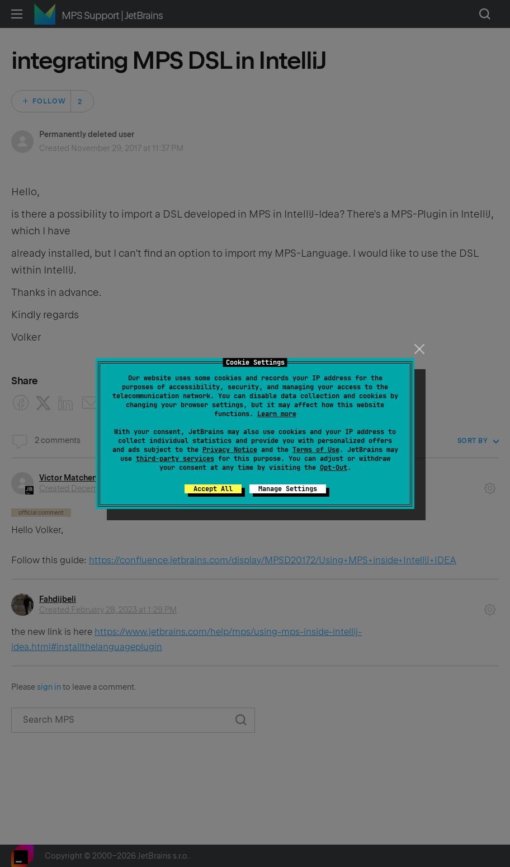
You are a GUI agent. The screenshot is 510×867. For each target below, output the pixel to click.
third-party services (175, 458)
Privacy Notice (229, 449)
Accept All (213, 488)
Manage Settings (287, 488)
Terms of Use (315, 449)
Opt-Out (333, 467)
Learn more (276, 413)
